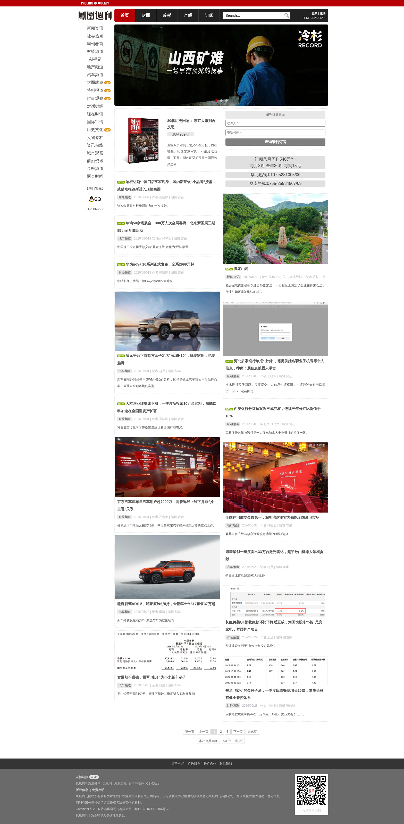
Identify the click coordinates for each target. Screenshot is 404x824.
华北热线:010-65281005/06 (275, 174)
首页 (125, 15)
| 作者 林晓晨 (267, 525)
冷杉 (167, 15)
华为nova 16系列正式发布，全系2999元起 (160, 264)
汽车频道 (125, 371)
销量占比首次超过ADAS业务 (245, 575)
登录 (315, 13)
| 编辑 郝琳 (173, 371)
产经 (188, 15)
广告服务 (194, 763)
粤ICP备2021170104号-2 (151, 809)
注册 (322, 13)
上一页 (203, 732)
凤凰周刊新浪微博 (88, 783)
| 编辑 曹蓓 (176, 197)
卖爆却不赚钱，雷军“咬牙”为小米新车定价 (151, 677)
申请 (93, 777)
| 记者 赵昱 (158, 371)
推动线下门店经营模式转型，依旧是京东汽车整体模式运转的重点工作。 (166, 525)
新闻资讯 (233, 277)
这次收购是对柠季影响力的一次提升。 (143, 206)
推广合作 (210, 763)
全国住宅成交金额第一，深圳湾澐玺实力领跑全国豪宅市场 (272, 517)
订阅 (209, 15)
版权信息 (82, 790)
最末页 (252, 732)
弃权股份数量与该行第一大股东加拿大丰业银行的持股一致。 (267, 432)
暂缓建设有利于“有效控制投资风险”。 (251, 646)
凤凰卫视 (120, 783)
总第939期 (180, 134)
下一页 (238, 732)
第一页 (189, 732)
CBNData (152, 783)
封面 (146, 15)
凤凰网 (107, 783)
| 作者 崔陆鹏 (159, 197)
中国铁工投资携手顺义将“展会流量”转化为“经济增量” (153, 247)
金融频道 (233, 376)
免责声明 (98, 790)
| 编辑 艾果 (284, 525)
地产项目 (233, 525)
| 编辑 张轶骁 (286, 705)
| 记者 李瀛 (158, 612)
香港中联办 (136, 783)
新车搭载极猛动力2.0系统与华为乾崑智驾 (145, 620)
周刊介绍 (178, 763)
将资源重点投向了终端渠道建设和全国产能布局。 (151, 427)
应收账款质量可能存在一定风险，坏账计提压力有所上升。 (265, 714)
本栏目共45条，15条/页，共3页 (221, 741)
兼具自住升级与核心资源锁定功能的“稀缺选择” (257, 534)
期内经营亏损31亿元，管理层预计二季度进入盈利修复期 (156, 694)
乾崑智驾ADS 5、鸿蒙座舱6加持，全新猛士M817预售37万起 (166, 604)
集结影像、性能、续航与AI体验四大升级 (145, 281)
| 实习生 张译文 (161, 238)
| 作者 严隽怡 (159, 517)
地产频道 (125, 238)
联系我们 (226, 763)
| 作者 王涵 (266, 637)
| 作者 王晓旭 (267, 376)
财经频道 (125, 197)
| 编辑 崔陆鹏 (283, 637)
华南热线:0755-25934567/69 (275, 183)
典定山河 (241, 269)
